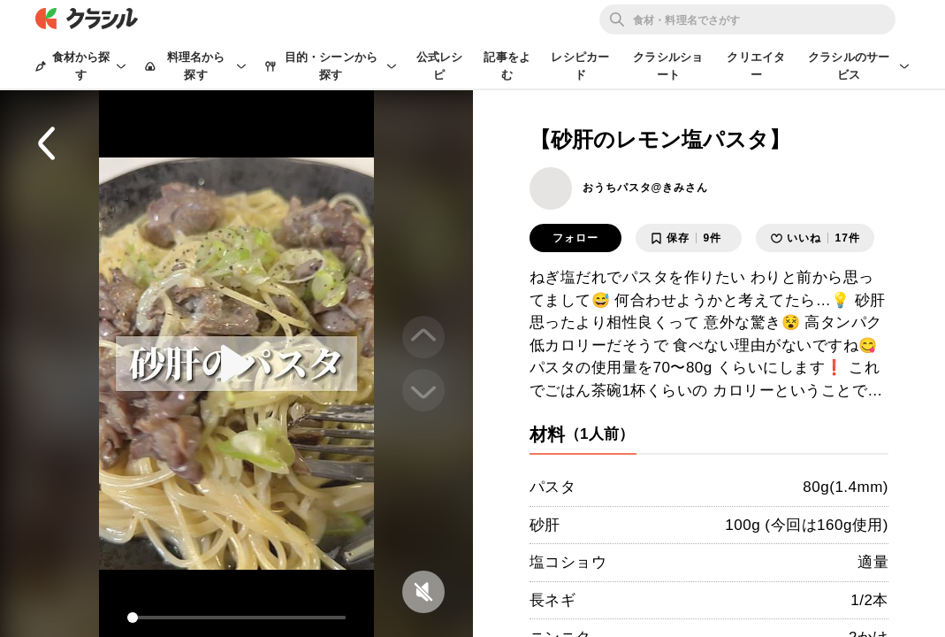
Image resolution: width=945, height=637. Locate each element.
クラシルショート (668, 65)
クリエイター (756, 65)
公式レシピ (439, 65)
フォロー (575, 238)
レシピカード (580, 65)
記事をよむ (507, 65)
